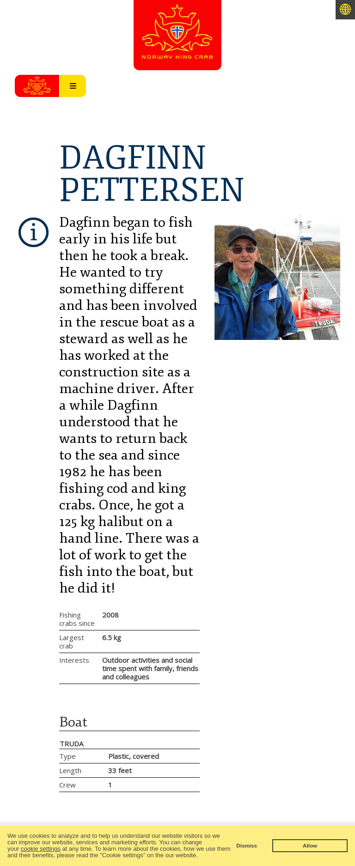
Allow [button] (310, 845)
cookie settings (41, 848)
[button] (200, 856)
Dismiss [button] (246, 845)
